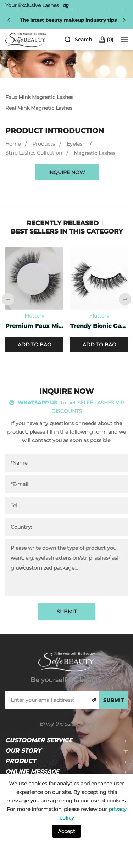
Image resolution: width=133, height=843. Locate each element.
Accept (66, 831)
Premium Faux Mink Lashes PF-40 (34, 326)
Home (13, 144)
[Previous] (8, 20)
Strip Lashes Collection (33, 153)
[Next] (124, 20)
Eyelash (76, 144)
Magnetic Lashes (94, 153)
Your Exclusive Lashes (32, 5)
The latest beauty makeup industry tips (68, 20)
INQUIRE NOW (66, 172)
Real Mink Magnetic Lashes (38, 108)
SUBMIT (67, 611)
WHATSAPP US (37, 402)
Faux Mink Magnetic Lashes (39, 97)
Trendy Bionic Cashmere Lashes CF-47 (99, 326)
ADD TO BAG (34, 344)
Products (43, 144)
